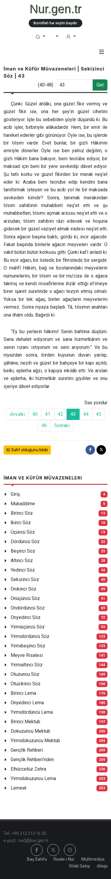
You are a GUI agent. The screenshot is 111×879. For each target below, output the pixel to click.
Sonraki (62, 425)
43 (73, 414)
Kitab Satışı (79, 866)
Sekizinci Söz (25, 579)
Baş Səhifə (37, 859)
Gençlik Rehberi (27, 750)
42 (60, 414)
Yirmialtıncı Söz (27, 665)
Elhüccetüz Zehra (28, 769)
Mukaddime (23, 503)
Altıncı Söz (22, 560)
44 (86, 414)
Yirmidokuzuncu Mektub (35, 740)
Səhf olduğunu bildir (27, 450)
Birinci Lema (23, 693)
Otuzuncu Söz (25, 674)
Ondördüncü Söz (28, 608)
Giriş (15, 494)
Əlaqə (102, 866)
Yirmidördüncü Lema (32, 712)
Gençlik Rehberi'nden (32, 759)
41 (47, 414)
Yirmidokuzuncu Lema (33, 778)
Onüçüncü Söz (25, 598)
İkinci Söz (21, 522)
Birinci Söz (22, 513)
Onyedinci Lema (27, 702)
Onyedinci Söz (26, 617)
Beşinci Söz (23, 551)
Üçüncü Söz (23, 532)
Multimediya (92, 859)
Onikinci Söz (23, 589)
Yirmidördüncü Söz (30, 636)
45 (98, 414)
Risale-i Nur (64, 859)
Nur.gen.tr (56, 8)
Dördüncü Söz (25, 541)
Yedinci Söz (23, 570)
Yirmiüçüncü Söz (28, 627)
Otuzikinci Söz (26, 683)
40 (35, 414)
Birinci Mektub (25, 721)
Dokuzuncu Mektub (30, 731)
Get (100, 85)
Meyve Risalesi (27, 655)
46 (44, 425)
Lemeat (18, 788)
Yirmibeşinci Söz (28, 646)
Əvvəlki (17, 414)
